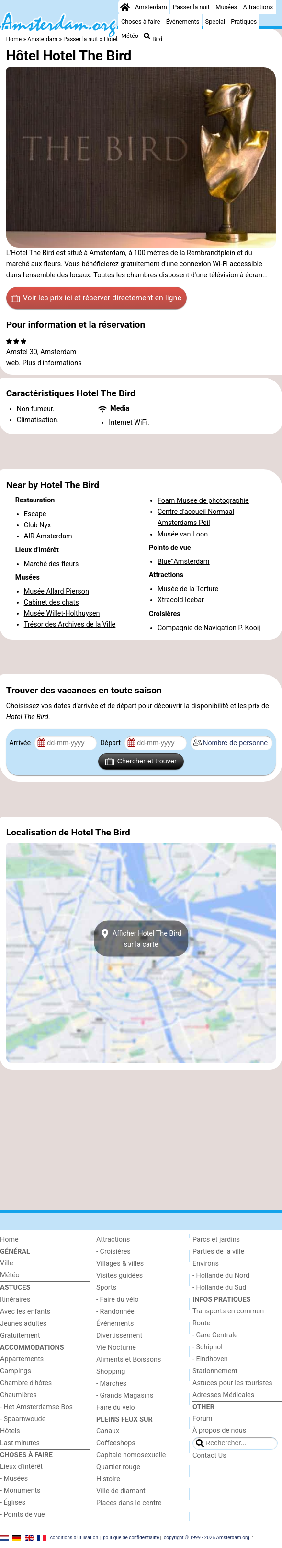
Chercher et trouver (140, 761)
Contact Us (209, 1456)
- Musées (14, 1479)
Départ (111, 743)
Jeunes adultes (23, 1324)
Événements (183, 21)
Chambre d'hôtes (26, 1383)
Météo (129, 35)
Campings (15, 1371)
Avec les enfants (25, 1312)
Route (201, 1323)
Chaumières (18, 1395)
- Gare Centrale (214, 1335)
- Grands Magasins (124, 1396)
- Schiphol (207, 1347)
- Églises (12, 1503)
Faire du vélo (115, 1408)
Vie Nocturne (116, 1348)
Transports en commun (228, 1311)
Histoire (108, 1479)
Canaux (107, 1431)
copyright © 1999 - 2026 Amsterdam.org (206, 1537)
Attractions (258, 7)
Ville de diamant (121, 1491)
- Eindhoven (210, 1359)
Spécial (215, 21)
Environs (205, 1264)
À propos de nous (219, 1431)
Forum (202, 1419)
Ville (6, 1263)
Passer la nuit (191, 7)
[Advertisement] (141, 452)
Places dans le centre (128, 1503)
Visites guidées (119, 1276)
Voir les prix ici (96, 298)
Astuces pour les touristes (232, 1383)
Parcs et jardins (216, 1240)
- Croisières (113, 1252)
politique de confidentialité (131, 1537)
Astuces (15, 1288)
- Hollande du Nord (220, 1276)
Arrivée (20, 743)
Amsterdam (151, 7)
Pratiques (244, 21)
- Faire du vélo (117, 1300)
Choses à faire (140, 21)
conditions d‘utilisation (74, 1537)
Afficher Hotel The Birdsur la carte (141, 938)
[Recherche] (147, 36)
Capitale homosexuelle (131, 1455)
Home (9, 1240)
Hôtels (10, 1431)
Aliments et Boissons (128, 1360)
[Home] (125, 7)
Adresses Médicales (223, 1395)
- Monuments (20, 1491)
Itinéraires (15, 1300)
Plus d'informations (52, 363)
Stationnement (214, 1371)
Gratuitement (20, 1336)
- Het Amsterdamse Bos (36, 1407)
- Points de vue (22, 1515)
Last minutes (20, 1443)
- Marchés (111, 1384)
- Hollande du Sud (219, 1288)
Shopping (110, 1372)
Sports (106, 1288)
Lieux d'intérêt (21, 1467)
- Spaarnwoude (22, 1419)
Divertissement (119, 1336)
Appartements (22, 1359)
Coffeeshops (115, 1443)
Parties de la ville (218, 1252)
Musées (226, 7)
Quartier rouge (118, 1467)
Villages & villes (120, 1264)
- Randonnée (115, 1312)
